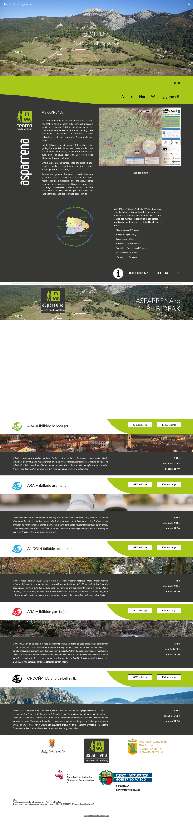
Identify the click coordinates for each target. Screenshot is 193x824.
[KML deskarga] (169, 424)
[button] (189, 4)
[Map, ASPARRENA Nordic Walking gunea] (96, 369)
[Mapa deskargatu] (140, 172)
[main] (96, 38)
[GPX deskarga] (140, 424)
